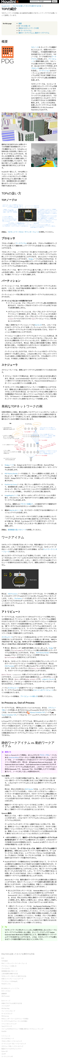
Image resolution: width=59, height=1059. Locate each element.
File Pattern (18, 598)
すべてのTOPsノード (7, 1038)
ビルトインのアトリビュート (43, 690)
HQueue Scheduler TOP (37, 712)
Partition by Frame (11, 484)
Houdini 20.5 (6, 6)
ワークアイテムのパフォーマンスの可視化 (14, 1021)
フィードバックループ (8, 1011)
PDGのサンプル (6, 984)
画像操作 (4, 993)
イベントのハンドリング (8, 1024)
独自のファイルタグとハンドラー (11, 1049)
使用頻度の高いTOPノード (17, 530)
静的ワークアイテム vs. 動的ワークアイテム (34, 33)
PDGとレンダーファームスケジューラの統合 (14, 1019)
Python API (4, 1051)
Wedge (31, 259)
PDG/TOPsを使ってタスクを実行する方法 (27, 6)
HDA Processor (12, 594)
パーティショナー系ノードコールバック (13, 1044)
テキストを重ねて (26, 504)
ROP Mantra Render (11, 473)
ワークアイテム (26, 31)
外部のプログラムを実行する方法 (11, 1003)
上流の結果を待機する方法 (9, 973)
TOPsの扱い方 (25, 26)
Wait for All (38, 325)
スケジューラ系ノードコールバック (12, 1046)
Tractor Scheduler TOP (9, 715)
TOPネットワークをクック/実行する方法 (13, 976)
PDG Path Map (5, 1008)
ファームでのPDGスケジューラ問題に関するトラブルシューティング (22, 1029)
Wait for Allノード (15, 510)
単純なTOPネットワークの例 (29, 28)
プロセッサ (35, 68)
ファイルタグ (5, 1006)
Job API (3, 1054)
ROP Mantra (29, 789)
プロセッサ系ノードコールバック (11, 1041)
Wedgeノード (9, 465)
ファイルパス (5, 968)
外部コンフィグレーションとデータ (12, 979)
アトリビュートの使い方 (29, 696)
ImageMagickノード (11, 495)
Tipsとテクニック (6, 1026)
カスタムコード (7, 637)
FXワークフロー (6, 991)
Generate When (14, 757)
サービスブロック (6, 1013)
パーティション (44, 71)
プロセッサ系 (44, 755)
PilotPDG (3, 1031)
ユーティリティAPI (7, 1056)
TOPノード (35, 47)
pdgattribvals (48, 679)
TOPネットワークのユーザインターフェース (23, 232)
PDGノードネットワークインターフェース (14, 963)
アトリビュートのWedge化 (9, 981)
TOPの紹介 (4, 961)
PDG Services (5, 1016)
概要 (20, 23)
